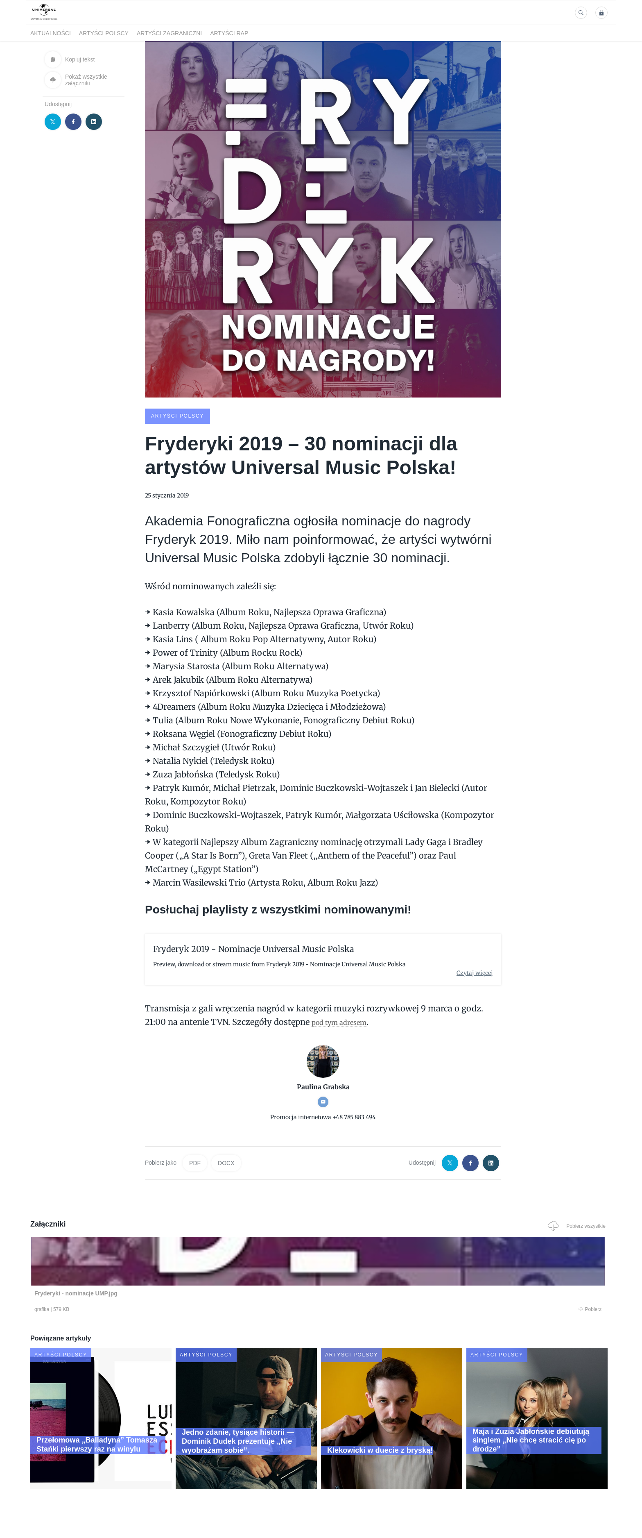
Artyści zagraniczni (169, 33)
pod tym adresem (346, 1021)
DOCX (226, 1162)
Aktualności (50, 33)
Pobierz (154, 1308)
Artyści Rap (229, 33)
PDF (195, 1162)
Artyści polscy (104, 33)
